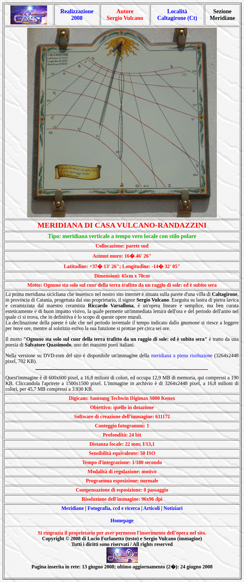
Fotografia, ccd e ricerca (114, 508)
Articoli (151, 508)
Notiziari (172, 508)
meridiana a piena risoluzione (181, 355)
